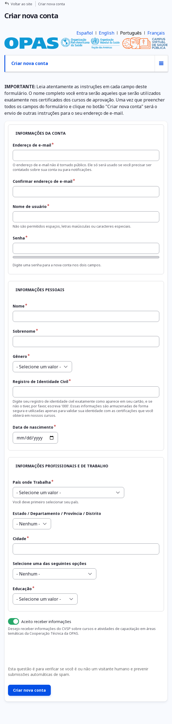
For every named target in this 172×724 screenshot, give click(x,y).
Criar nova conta (29, 63)
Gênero (20, 356)
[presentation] (48, 652)
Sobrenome (24, 331)
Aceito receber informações (46, 621)
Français (156, 33)
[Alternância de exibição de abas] (161, 63)
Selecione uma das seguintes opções (49, 563)
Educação (22, 588)
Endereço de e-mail (32, 145)
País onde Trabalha (32, 482)
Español (84, 33)
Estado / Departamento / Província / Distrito (57, 513)
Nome (19, 306)
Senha (19, 238)
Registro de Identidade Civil (40, 381)
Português (131, 33)
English (106, 33)
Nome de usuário (30, 206)
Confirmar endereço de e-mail (42, 181)
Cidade (19, 538)
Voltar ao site (21, 3)
